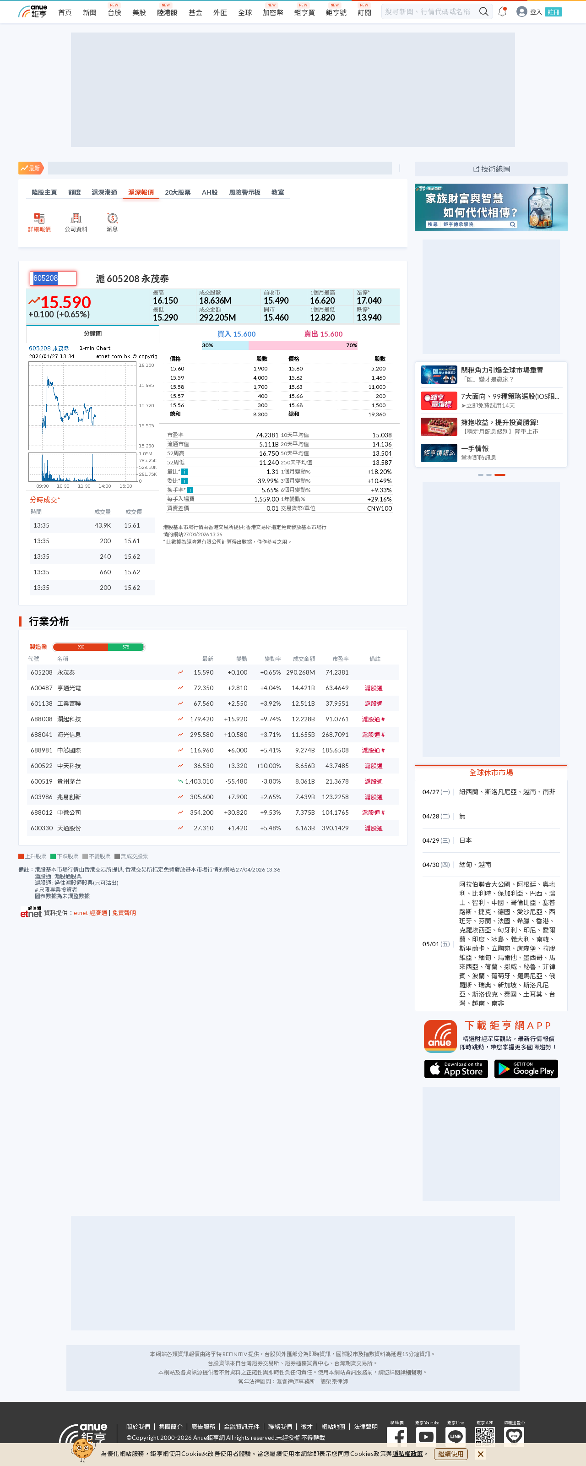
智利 (478, 902)
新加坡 (507, 985)
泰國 (510, 994)
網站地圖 (333, 1427)
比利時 (481, 893)
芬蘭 (484, 921)
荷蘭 (491, 966)
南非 (549, 792)
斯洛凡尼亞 (501, 792)
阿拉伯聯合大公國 (484, 884)
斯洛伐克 (485, 994)
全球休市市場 (491, 772)
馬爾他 (507, 957)
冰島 (497, 939)
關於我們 (138, 1427)
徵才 (307, 1427)
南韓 (542, 939)
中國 (497, 902)
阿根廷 (526, 884)
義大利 (520, 939)
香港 (542, 921)
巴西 (536, 893)
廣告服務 (203, 1427)
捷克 (484, 912)
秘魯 (529, 966)
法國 (504, 921)
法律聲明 (366, 1427)
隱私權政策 (407, 1453)
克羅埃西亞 (475, 930)
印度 (478, 939)
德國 (504, 912)
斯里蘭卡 (472, 948)
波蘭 (478, 976)
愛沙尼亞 (530, 912)
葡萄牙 (500, 976)
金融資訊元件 (242, 1427)
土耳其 (533, 994)
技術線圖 (495, 168)
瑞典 (484, 985)
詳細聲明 (411, 1372)
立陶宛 (500, 948)
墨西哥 (533, 957)
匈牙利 (507, 930)
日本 (465, 840)
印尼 (529, 930)
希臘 (523, 921)
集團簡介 (171, 1427)
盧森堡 (526, 948)
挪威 (510, 966)
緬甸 (465, 864)
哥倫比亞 (523, 902)
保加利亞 (510, 893)
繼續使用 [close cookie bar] (451, 1454)
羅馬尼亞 (530, 976)
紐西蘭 (468, 792)
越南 (529, 792)
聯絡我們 (280, 1427)
